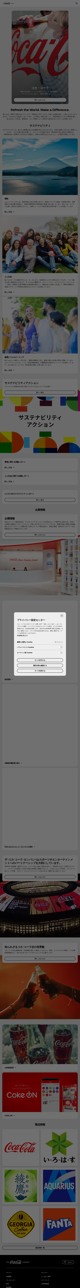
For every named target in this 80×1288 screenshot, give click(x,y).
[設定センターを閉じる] (62, 616)
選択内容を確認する (40, 665)
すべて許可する (40, 660)
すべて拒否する (40, 671)
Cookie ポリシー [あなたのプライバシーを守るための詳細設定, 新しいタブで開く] (22, 635)
